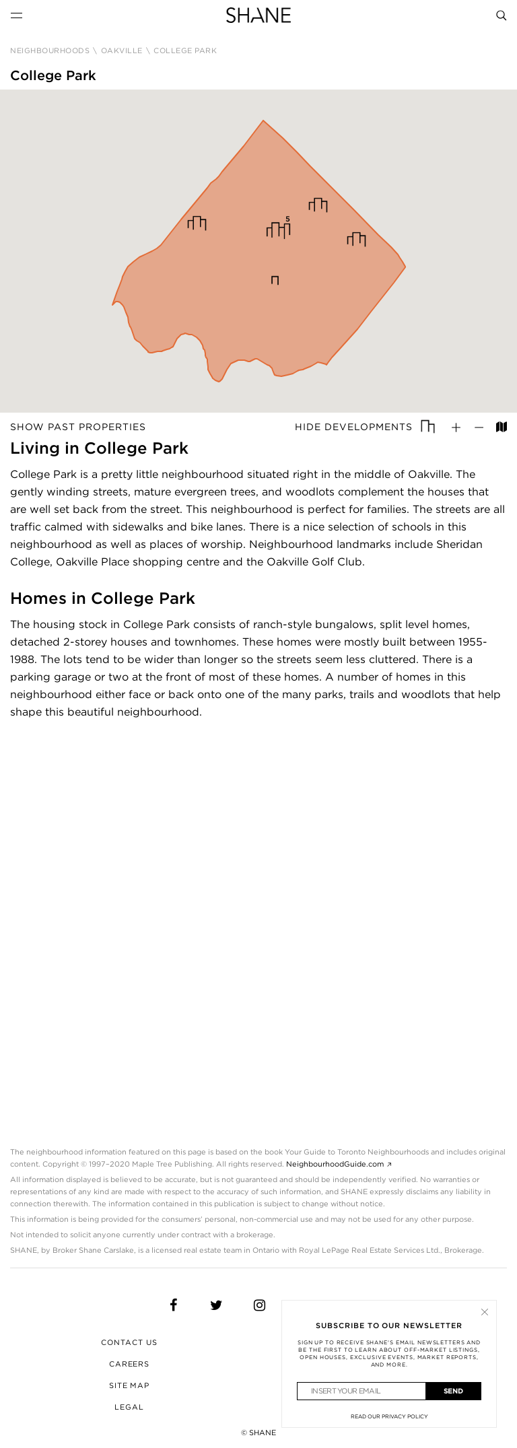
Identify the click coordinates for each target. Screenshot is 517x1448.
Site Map (129, 1385)
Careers (129, 1364)
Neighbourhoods (50, 51)
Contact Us (129, 1342)
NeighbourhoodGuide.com (335, 1164)
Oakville (122, 51)
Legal (129, 1407)
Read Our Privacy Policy (389, 1416)
